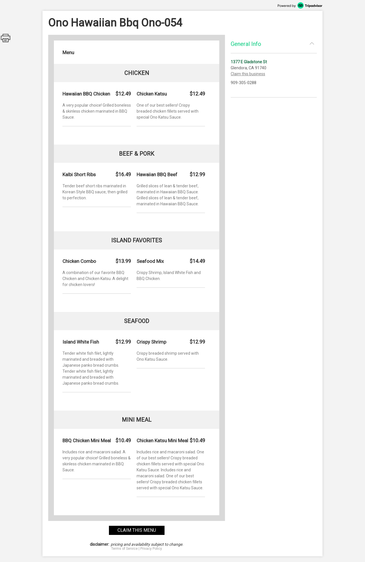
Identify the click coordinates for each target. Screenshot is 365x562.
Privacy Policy (151, 549)
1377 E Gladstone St (249, 62)
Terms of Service (124, 549)
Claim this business (248, 74)
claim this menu (136, 530)
